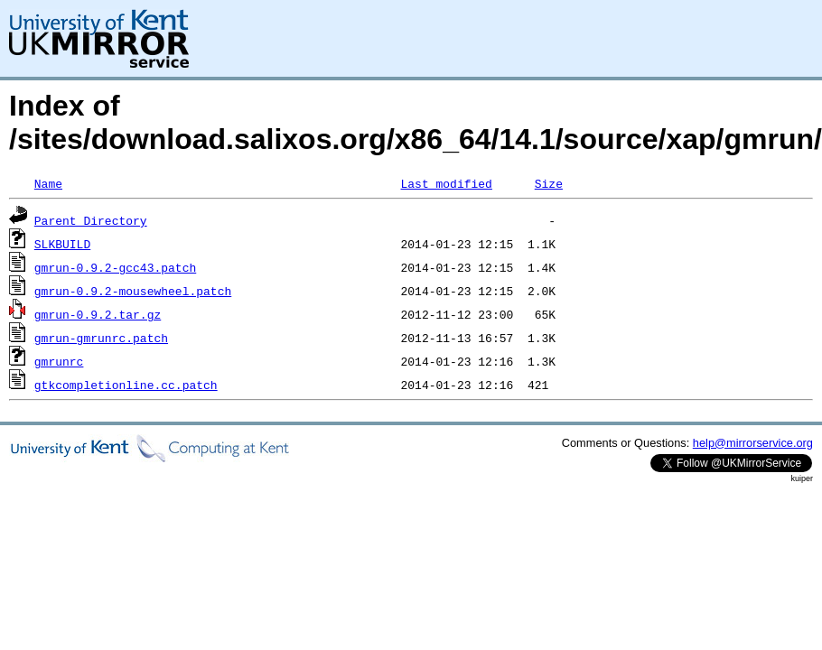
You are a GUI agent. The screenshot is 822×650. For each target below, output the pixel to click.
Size (549, 183)
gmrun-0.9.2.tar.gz (97, 314)
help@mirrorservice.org (753, 443)
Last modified (445, 183)
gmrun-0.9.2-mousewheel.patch (132, 291)
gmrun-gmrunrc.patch (101, 338)
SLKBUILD (62, 244)
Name (48, 183)
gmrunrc (59, 361)
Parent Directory (90, 220)
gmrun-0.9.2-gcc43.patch (115, 267)
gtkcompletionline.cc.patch (126, 384)
